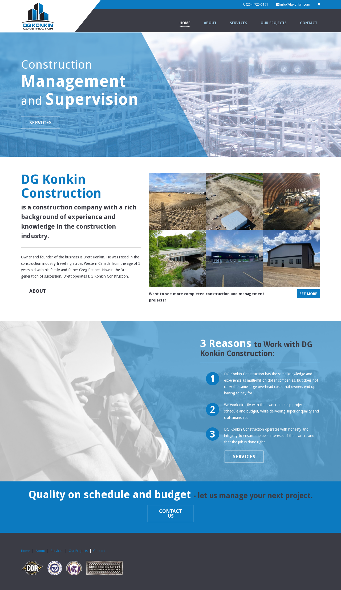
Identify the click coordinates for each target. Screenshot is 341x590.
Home (185, 23)
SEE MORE (308, 294)
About (210, 23)
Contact (308, 23)
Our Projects (274, 23)
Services (238, 23)
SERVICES (40, 122)
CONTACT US (170, 513)
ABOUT (37, 291)
